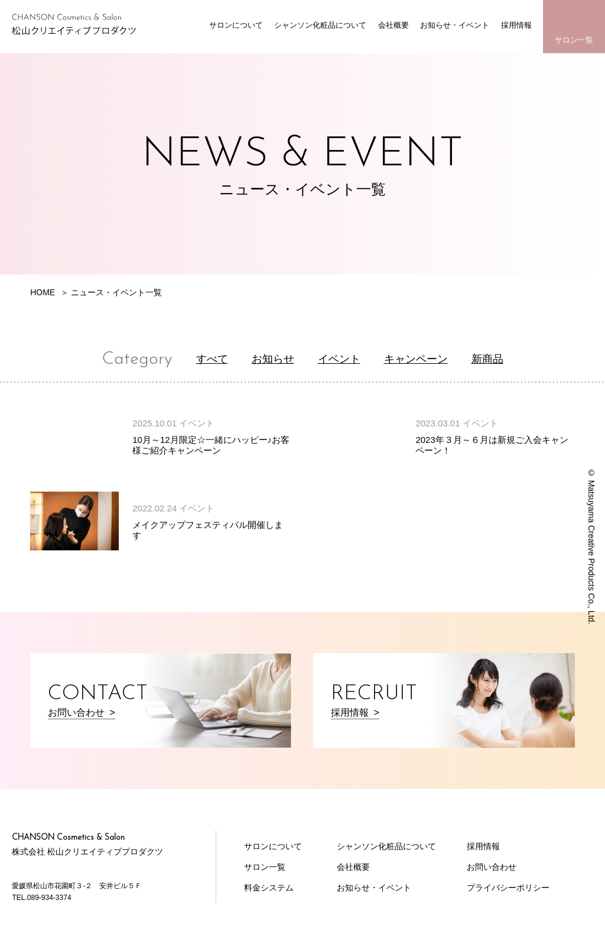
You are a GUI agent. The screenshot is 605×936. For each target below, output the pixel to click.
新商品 (487, 359)
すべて (212, 359)
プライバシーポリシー (508, 887)
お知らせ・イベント (454, 25)
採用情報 (516, 25)
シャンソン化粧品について (320, 25)
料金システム (269, 887)
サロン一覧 (574, 39)
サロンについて (236, 25)
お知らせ (273, 359)
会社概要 (393, 25)
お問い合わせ (491, 867)
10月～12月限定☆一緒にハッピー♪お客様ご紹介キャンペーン (211, 445)
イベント (339, 359)
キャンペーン (416, 359)
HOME (42, 292)
